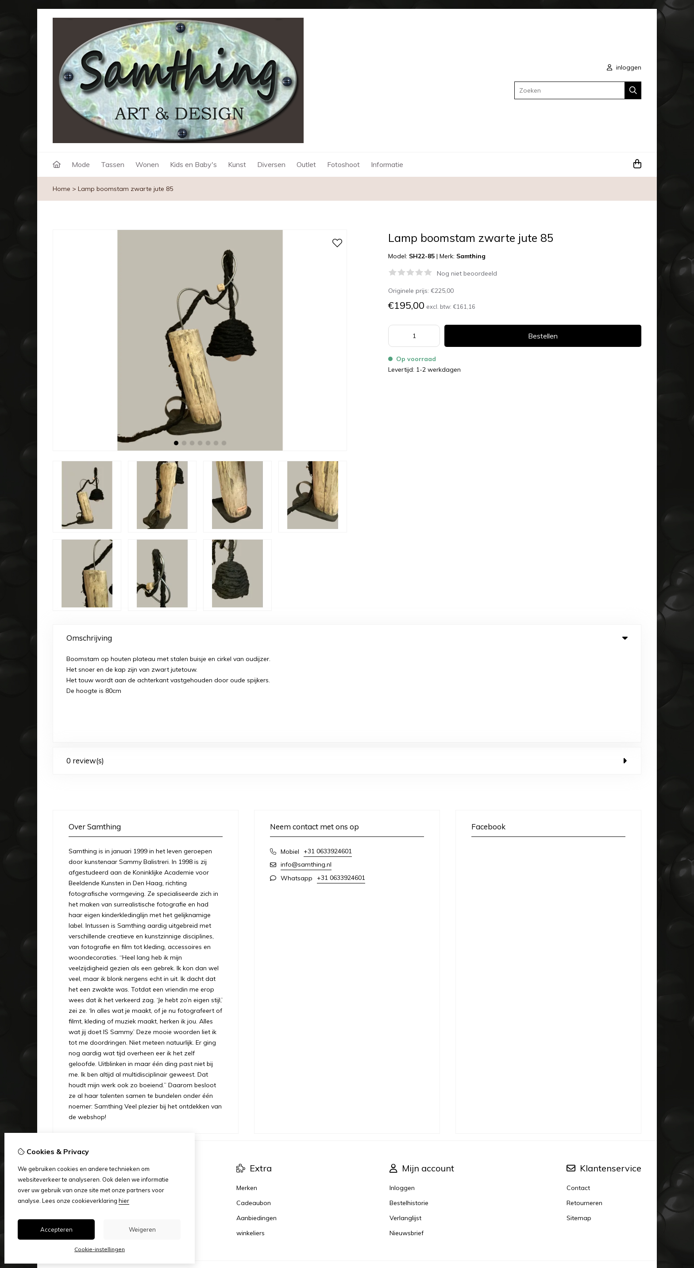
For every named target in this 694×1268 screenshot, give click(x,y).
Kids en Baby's (193, 164)
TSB (636, 1184)
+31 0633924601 (328, 760)
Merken (246, 1097)
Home (61, 189)
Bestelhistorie (408, 1112)
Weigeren (142, 1229)
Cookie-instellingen (99, 1249)
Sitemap (579, 1127)
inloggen (624, 67)
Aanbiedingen (256, 1127)
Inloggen (402, 1097)
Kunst (237, 164)
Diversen (271, 164)
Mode (81, 164)
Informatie (387, 164)
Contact (578, 1097)
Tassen (112, 164)
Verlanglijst (405, 1127)
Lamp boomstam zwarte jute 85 (125, 189)
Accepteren (56, 1229)
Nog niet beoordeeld (467, 273)
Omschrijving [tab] (347, 637)
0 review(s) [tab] (347, 669)
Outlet (306, 164)
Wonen (147, 164)
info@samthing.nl (306, 774)
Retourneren (584, 1112)
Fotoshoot (343, 164)
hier (124, 1200)
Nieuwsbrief (406, 1142)
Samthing (471, 256)
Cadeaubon (253, 1112)
